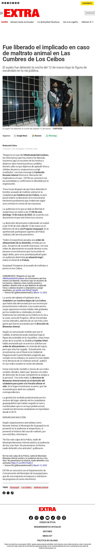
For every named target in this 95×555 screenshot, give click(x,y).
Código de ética (47, 522)
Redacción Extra (10, 146)
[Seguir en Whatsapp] (51, 136)
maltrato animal (41, 487)
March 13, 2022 (40, 292)
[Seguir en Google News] (20, 136)
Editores (47, 531)
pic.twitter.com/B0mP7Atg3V (25, 290)
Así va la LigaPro (70, 22)
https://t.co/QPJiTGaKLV (22, 463)
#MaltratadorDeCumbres (13, 278)
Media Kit (47, 536)
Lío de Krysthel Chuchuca (48, 22)
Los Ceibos (26, 487)
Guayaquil (14, 487)
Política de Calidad (47, 540)
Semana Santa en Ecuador (22, 22)
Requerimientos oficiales (47, 527)
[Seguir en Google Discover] (36, 136)
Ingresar (90, 13)
